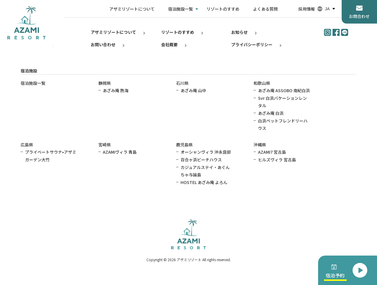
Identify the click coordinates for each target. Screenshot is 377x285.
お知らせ (239, 32)
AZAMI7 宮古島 (272, 152)
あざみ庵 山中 (193, 90)
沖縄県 (260, 145)
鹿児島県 (184, 145)
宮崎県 (104, 145)
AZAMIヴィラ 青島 (120, 152)
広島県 (27, 145)
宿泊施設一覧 (180, 8)
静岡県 (104, 83)
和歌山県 (262, 83)
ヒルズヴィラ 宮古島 (277, 160)
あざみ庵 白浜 (271, 113)
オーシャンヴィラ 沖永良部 (206, 152)
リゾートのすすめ (222, 8)
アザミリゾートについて (132, 8)
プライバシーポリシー (251, 44)
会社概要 (169, 44)
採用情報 (306, 8)
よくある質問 (265, 8)
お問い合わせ (103, 44)
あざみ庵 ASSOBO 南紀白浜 (284, 90)
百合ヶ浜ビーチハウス (201, 160)
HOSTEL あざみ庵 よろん (204, 182)
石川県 (182, 83)
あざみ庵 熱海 (115, 90)
